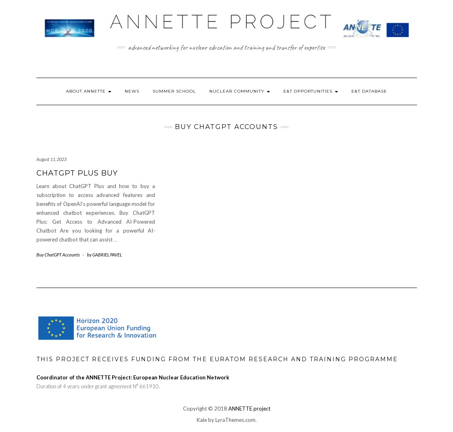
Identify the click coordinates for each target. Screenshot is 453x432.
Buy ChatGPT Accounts (58, 254)
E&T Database (369, 91)
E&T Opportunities (310, 91)
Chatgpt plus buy (77, 173)
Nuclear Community (239, 91)
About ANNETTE (88, 91)
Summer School (174, 91)
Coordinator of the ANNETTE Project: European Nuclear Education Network (132, 377)
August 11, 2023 (51, 159)
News (132, 91)
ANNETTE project (249, 408)
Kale (202, 420)
